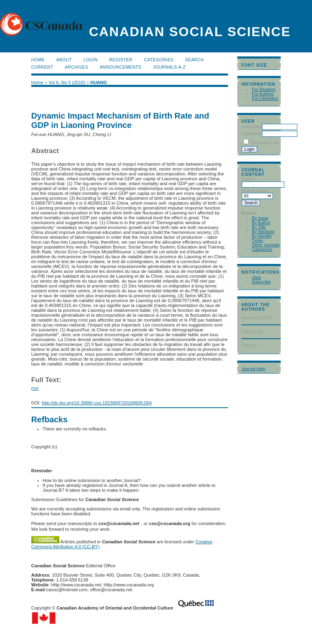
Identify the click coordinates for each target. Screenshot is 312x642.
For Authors (263, 94)
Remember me (265, 143)
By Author (261, 222)
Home (38, 60)
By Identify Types (262, 238)
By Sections (263, 231)
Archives (76, 67)
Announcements (120, 67)
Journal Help (253, 369)
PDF (35, 388)
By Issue (260, 218)
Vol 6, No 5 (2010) (66, 82)
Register (120, 60)
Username (251, 127)
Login (90, 60)
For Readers (263, 89)
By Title (259, 227)
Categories (262, 249)
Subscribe (261, 282)
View (256, 277)
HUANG (98, 82)
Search (194, 60)
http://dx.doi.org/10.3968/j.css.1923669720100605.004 (97, 402)
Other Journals (266, 245)
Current (42, 67)
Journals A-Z (169, 67)
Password (251, 134)
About (64, 60)
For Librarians (265, 98)
